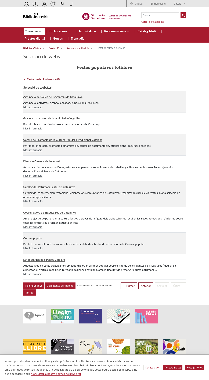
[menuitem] (32, 31)
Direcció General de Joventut (41, 161)
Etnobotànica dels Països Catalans (44, 259)
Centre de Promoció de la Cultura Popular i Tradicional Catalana (62, 139)
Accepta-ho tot (173, 367)
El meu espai (158, 3)
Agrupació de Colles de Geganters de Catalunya (52, 96)
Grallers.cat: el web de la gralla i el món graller (51, 118)
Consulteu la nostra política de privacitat (56, 373)
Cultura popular (33, 238)
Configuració (152, 367)
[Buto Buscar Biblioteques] (183, 15)
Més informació (32, 107)
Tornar (30, 292)
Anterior (146, 285)
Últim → (178, 285)
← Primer (129, 285)
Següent (162, 285)
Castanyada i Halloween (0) (43, 79)
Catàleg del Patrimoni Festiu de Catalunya (49, 186)
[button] (33, 285)
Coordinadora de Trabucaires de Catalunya (49, 212)
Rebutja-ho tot (195, 367)
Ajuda (139, 3)
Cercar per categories (152, 21)
